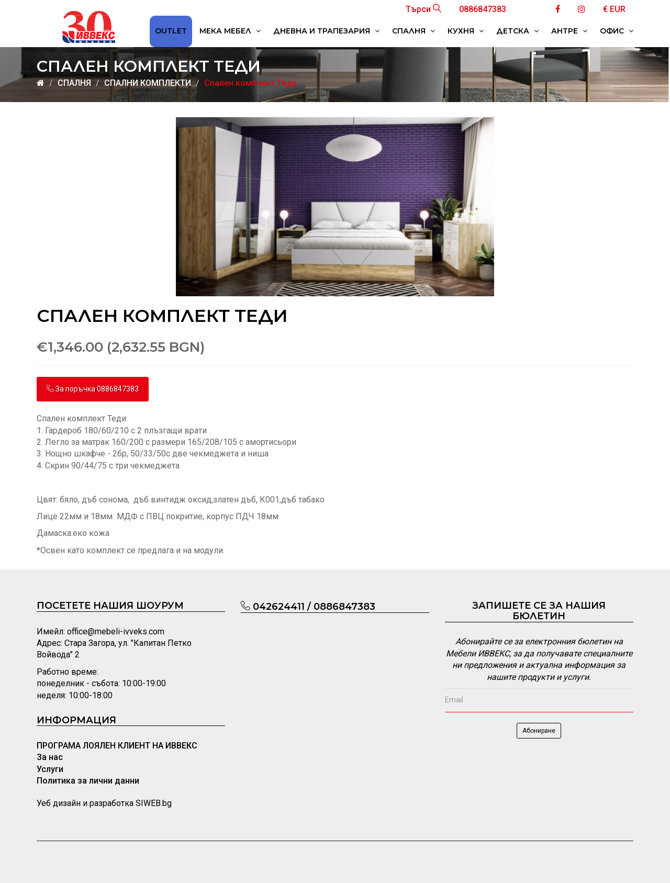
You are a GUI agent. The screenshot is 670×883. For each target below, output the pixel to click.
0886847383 (482, 9)
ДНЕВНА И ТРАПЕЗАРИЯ (326, 31)
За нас (50, 757)
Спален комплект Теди (250, 83)
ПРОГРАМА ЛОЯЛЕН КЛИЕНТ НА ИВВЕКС (117, 746)
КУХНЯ (466, 31)
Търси (423, 9)
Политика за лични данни (88, 781)
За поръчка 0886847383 (93, 389)
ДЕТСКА (517, 31)
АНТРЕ (569, 31)
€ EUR (614, 9)
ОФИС (616, 31)
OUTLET (171, 31)
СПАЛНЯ (413, 31)
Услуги (50, 769)
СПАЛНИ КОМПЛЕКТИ (147, 83)
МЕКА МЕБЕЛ (230, 31)
